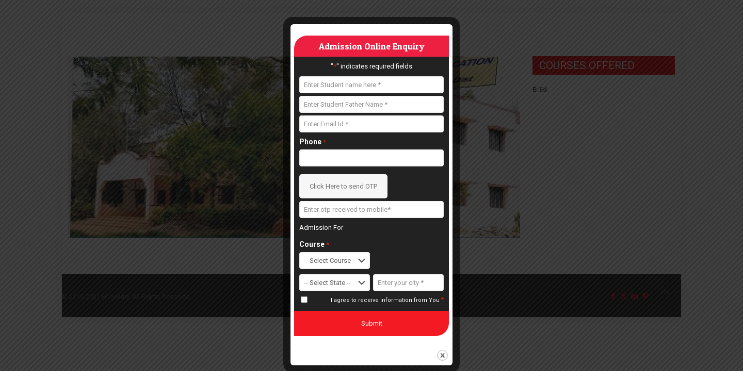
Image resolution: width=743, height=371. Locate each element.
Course (314, 244)
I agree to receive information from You (387, 300)
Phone (312, 142)
